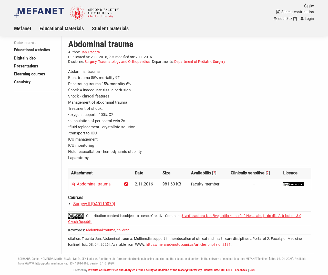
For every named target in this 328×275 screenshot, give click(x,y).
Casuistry (22, 81)
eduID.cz (283, 18)
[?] (295, 18)
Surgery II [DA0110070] (94, 203)
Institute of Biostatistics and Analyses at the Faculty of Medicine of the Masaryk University (145, 270)
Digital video (25, 58)
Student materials (110, 28)
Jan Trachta (90, 52)
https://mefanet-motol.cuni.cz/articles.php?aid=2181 (188, 244)
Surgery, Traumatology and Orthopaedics (117, 62)
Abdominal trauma (91, 184)
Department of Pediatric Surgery (199, 62)
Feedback (241, 270)
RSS (252, 270)
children (123, 230)
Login (307, 18)
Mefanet (22, 28)
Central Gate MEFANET (218, 270)
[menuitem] (26, 28)
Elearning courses (29, 73)
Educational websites (32, 49)
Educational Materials (61, 28)
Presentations (26, 65)
